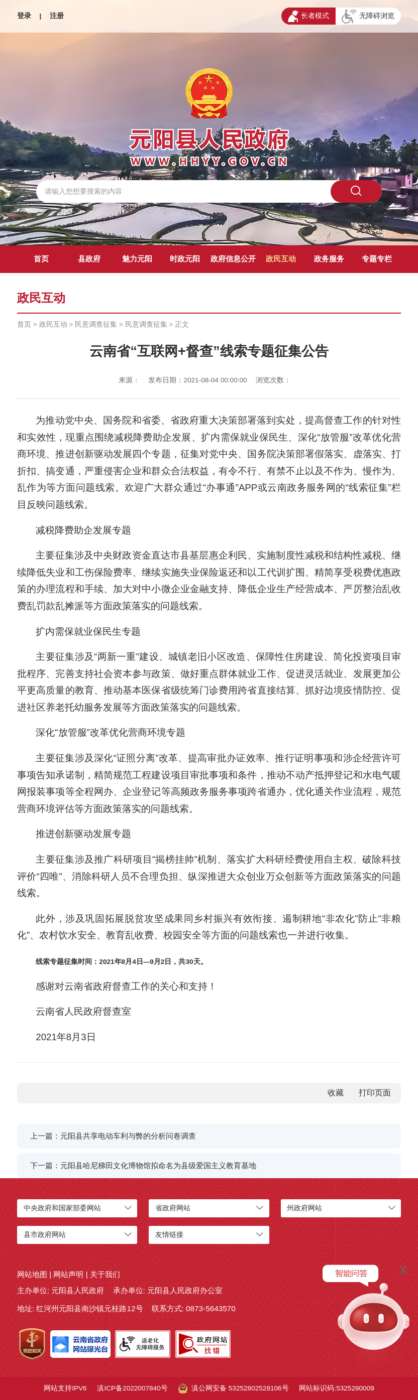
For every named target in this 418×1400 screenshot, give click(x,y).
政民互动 (281, 258)
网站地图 (32, 1274)
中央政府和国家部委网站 (62, 1208)
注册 (57, 16)
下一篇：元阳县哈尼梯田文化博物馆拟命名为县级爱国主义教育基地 (143, 1165)
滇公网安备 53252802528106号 (233, 1388)
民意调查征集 (96, 324)
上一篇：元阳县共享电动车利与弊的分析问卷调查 (113, 1136)
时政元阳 (185, 258)
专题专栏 (377, 258)
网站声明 (68, 1274)
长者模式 (308, 16)
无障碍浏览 (368, 17)
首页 (41, 258)
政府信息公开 (233, 258)
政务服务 (329, 258)
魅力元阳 (137, 258)
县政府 (89, 258)
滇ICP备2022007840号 (132, 1388)
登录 (24, 16)
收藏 (336, 1092)
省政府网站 (172, 1208)
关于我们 (105, 1274)
